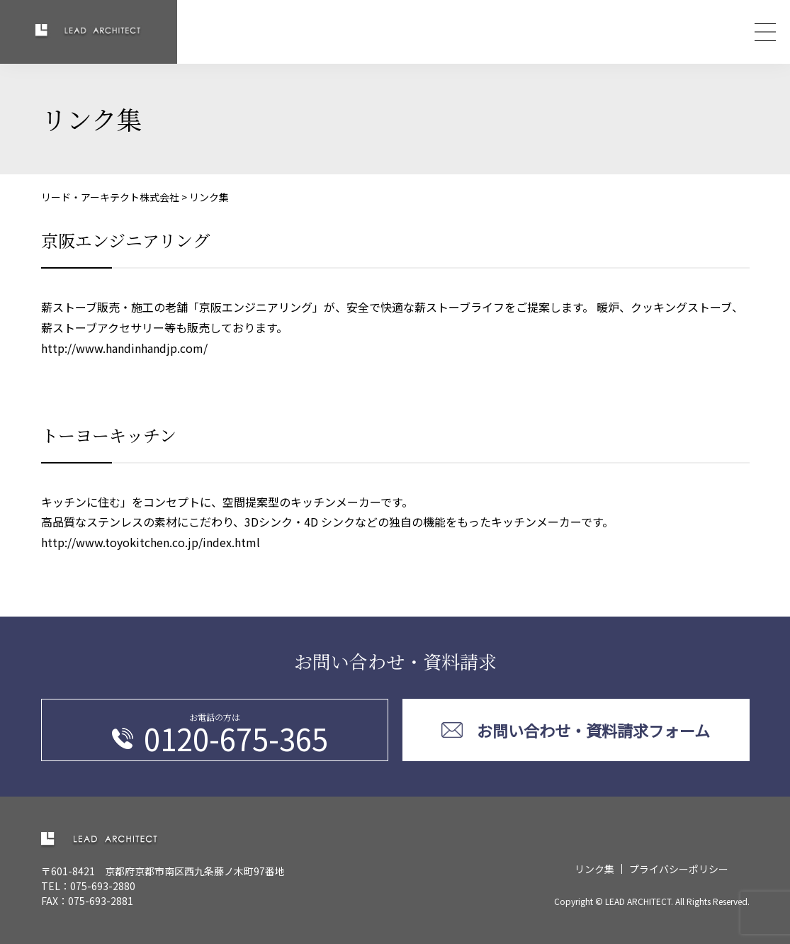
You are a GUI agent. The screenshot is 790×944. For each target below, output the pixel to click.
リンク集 (594, 869)
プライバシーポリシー (678, 869)
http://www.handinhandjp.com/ (124, 347)
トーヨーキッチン (108, 434)
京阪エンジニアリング (125, 239)
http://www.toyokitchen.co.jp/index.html (150, 542)
